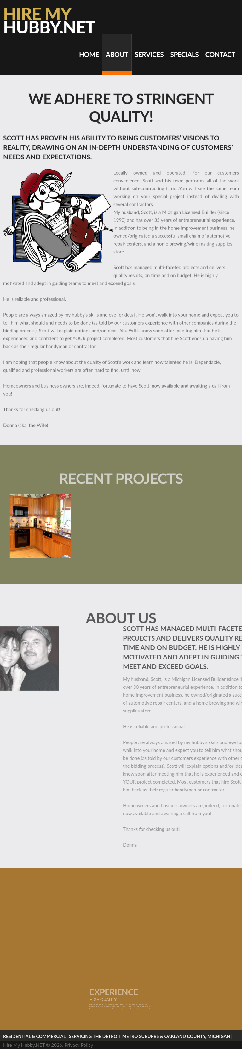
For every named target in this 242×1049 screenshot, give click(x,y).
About (117, 54)
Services (149, 54)
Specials (184, 54)
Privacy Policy (79, 1045)
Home (89, 54)
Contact (220, 54)
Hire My (49, 20)
